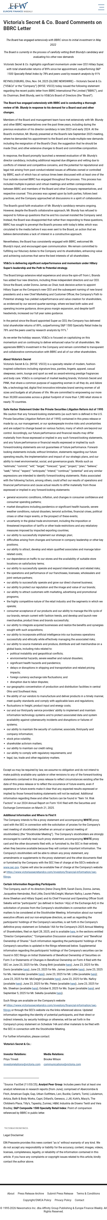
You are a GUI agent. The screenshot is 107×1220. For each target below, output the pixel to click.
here (72, 931)
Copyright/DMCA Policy (37, 1200)
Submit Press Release (60, 1193)
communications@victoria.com (62, 1064)
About (10, 1193)
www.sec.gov (11, 867)
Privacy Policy (63, 1200)
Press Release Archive (31, 1193)
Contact (79, 1200)
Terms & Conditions (88, 1193)
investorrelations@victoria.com (22, 1064)
